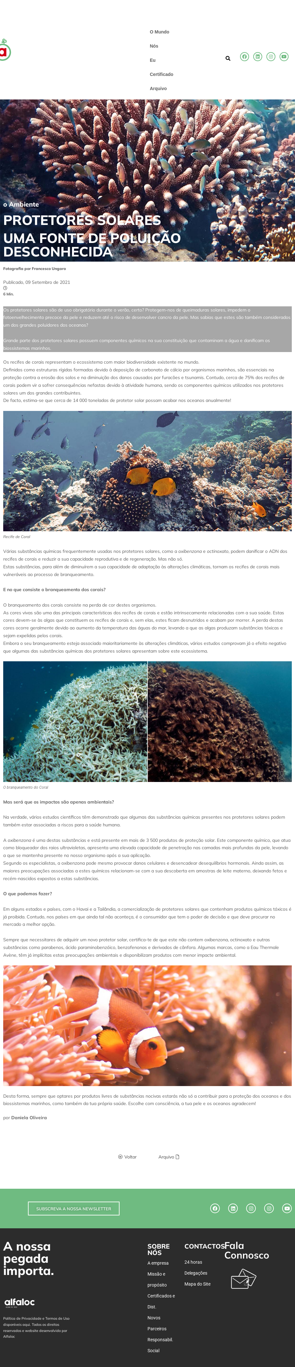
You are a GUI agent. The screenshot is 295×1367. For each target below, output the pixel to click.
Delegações (195, 1273)
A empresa (158, 1263)
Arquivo (158, 88)
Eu (153, 60)
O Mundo (159, 31)
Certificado (161, 74)
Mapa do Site (197, 1284)
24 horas (193, 1262)
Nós (154, 46)
